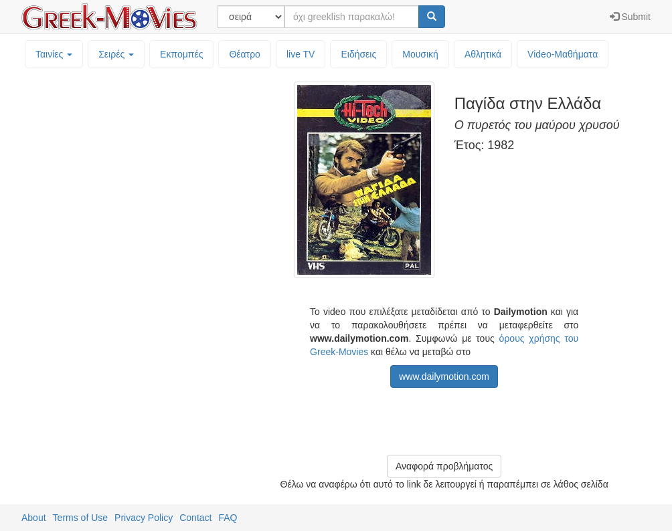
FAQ (227, 517)
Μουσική (420, 54)
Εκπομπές (181, 54)
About (33, 517)
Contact (195, 517)
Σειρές (116, 54)
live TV (300, 54)
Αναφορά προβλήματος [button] (444, 466)
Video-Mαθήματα (562, 54)
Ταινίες (53, 54)
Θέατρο (244, 54)
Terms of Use (80, 517)
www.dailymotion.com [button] (444, 376)
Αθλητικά (483, 54)
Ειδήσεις (358, 54)
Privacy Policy (143, 517)
